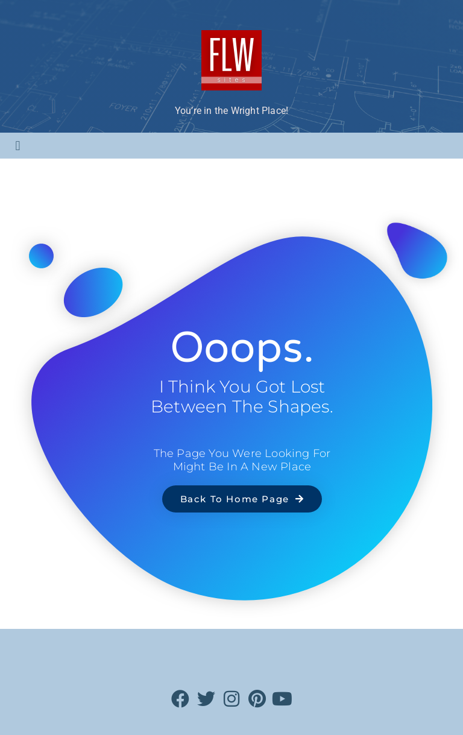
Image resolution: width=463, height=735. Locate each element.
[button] (18, 146)
